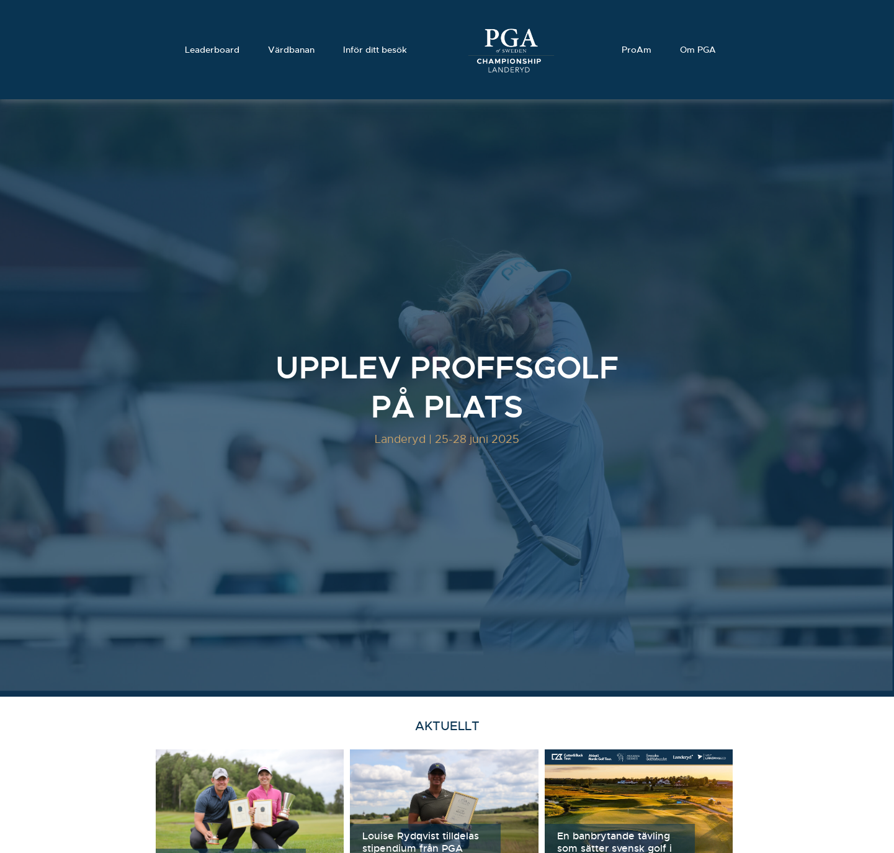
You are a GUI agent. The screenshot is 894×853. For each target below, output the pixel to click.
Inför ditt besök (375, 49)
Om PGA (698, 49)
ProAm (636, 49)
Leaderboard (212, 49)
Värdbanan (291, 49)
